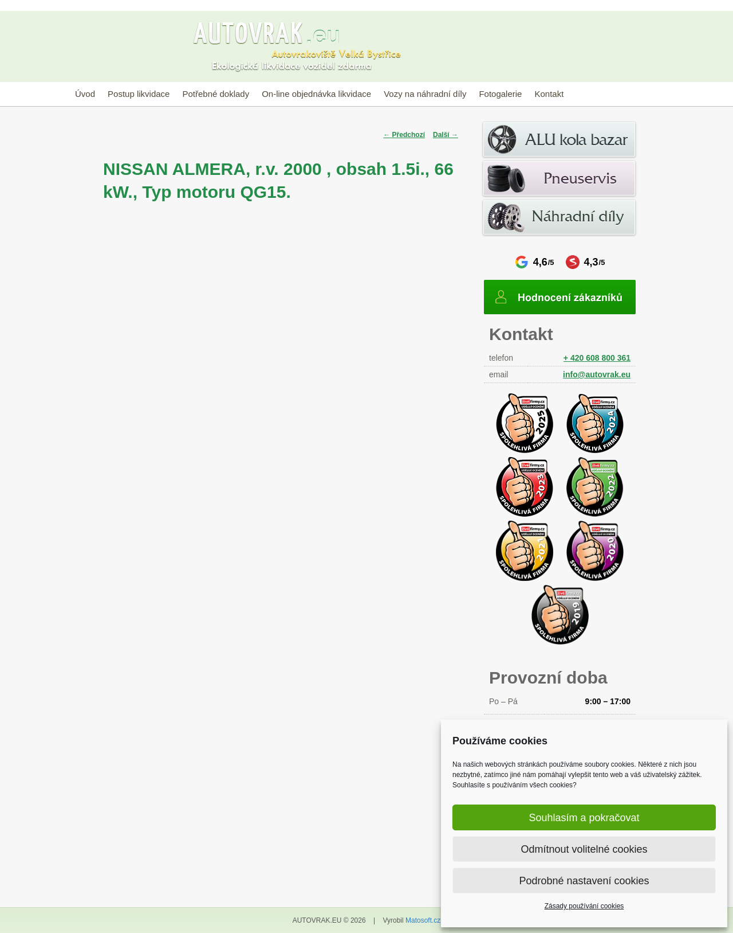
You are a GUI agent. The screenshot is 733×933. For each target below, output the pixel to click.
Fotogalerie (500, 94)
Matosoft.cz (422, 920)
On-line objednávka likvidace (316, 94)
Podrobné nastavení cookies (584, 881)
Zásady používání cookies (584, 906)
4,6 (534, 262)
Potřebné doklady (215, 94)
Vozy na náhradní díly (425, 94)
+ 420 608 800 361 (596, 357)
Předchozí (404, 135)
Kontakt (548, 94)
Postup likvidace (139, 94)
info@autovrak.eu (596, 374)
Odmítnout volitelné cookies (584, 849)
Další (445, 135)
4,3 (585, 262)
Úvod (85, 94)
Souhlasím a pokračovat (584, 817)
